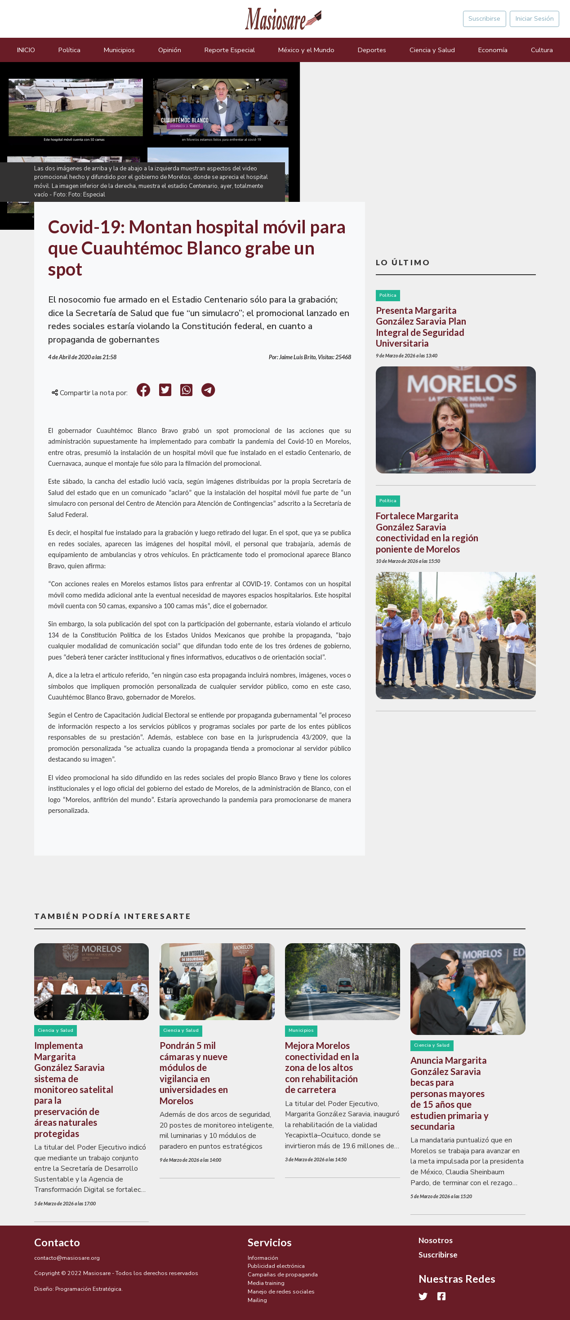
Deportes (372, 49)
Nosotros (436, 1240)
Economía (493, 49)
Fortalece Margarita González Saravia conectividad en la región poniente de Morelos (427, 532)
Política (69, 49)
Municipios (119, 49)
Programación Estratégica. (89, 1289)
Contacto (57, 1242)
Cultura (542, 49)
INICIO (26, 49)
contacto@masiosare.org (67, 1258)
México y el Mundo (306, 49)
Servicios (270, 1242)
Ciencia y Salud (432, 49)
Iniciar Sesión (535, 18)
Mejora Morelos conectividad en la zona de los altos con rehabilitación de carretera (322, 1067)
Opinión (169, 49)
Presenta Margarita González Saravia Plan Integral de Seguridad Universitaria (421, 326)
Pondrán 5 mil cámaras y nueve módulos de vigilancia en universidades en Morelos (194, 1073)
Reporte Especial (230, 49)
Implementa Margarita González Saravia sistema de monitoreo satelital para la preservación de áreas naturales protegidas (73, 1089)
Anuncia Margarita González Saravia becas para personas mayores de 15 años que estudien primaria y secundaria (449, 1093)
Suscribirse (484, 18)
